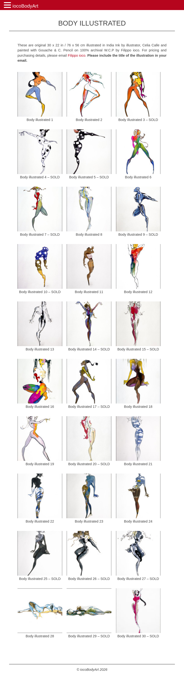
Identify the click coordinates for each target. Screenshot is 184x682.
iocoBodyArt (25, 6)
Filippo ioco (76, 55)
